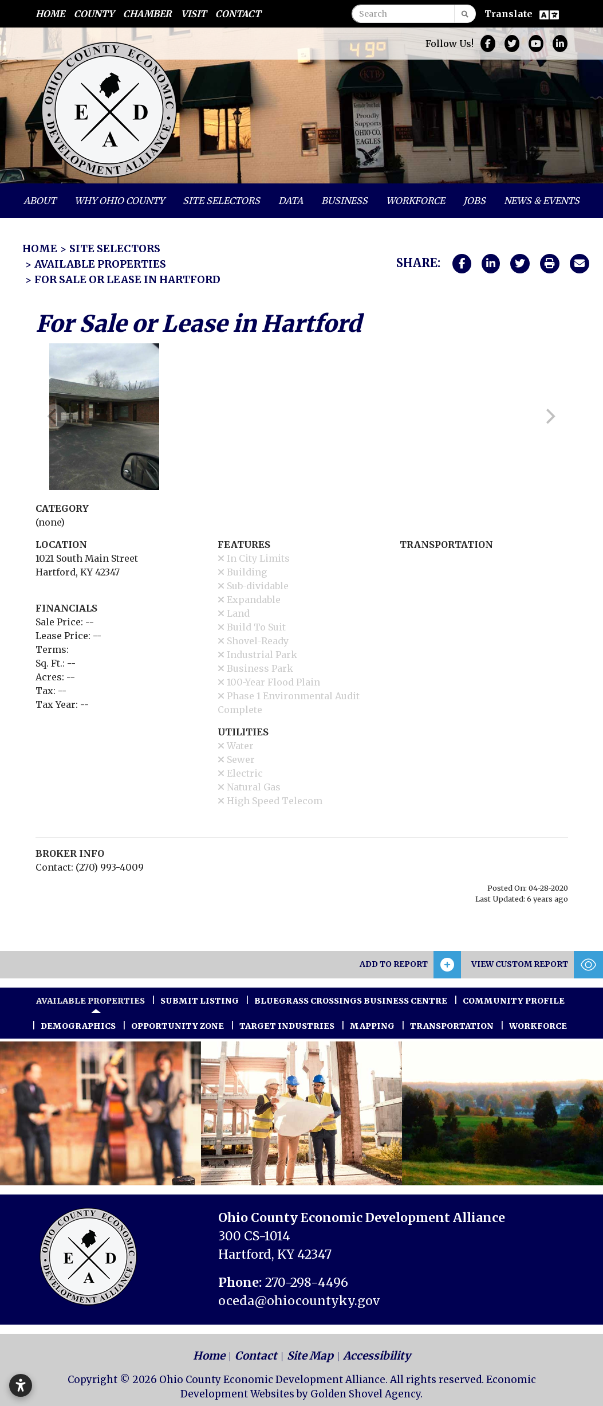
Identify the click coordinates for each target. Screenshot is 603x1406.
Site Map (310, 1355)
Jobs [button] (474, 200)
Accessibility (377, 1355)
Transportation (452, 1026)
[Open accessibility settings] (20, 1385)
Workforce (538, 1026)
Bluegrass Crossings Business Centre (350, 1001)
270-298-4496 (306, 1282)
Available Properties (90, 1001)
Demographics (78, 1026)
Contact (238, 13)
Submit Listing (199, 1001)
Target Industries (286, 1026)
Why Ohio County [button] (119, 200)
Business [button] (344, 200)
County (94, 13)
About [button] (39, 200)
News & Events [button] (542, 200)
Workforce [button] (415, 200)
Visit (193, 13)
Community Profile (514, 1001)
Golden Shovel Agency (365, 1394)
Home (50, 13)
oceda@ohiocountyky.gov (299, 1301)
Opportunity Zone (177, 1026)
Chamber (147, 13)
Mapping (372, 1026)
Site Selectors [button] (221, 200)
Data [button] (290, 200)
